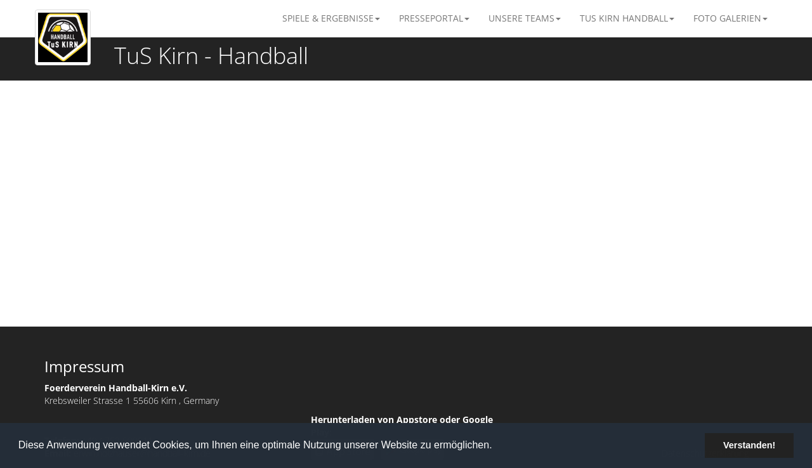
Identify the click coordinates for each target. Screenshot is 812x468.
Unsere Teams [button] (524, 18)
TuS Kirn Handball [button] (627, 18)
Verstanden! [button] (749, 445)
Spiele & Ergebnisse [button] (331, 18)
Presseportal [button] (434, 18)
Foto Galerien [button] (730, 18)
